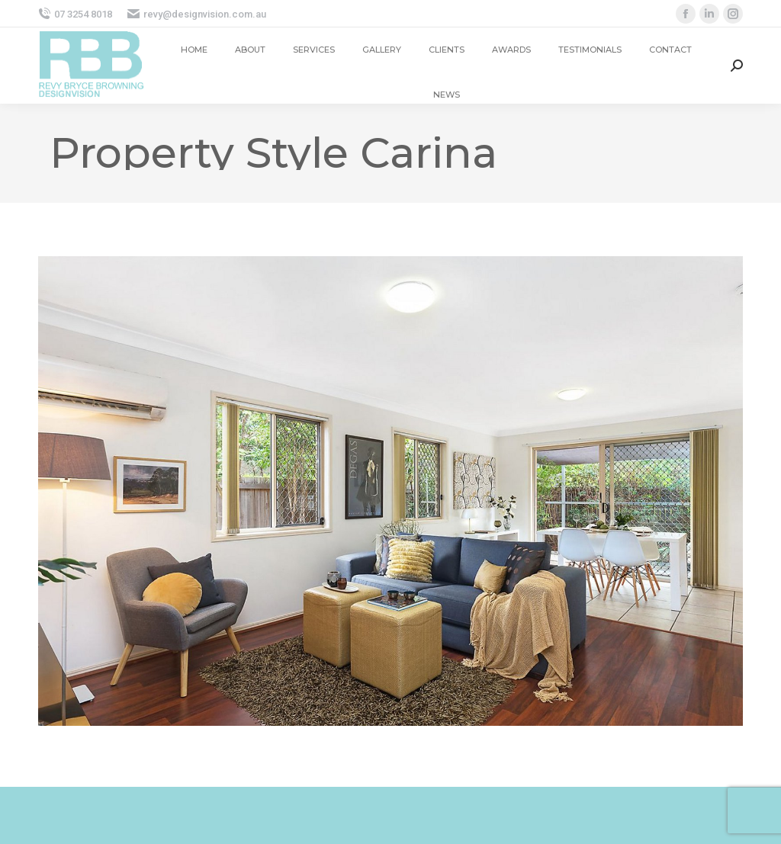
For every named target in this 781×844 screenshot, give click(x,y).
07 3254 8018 (75, 14)
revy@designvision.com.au (196, 14)
